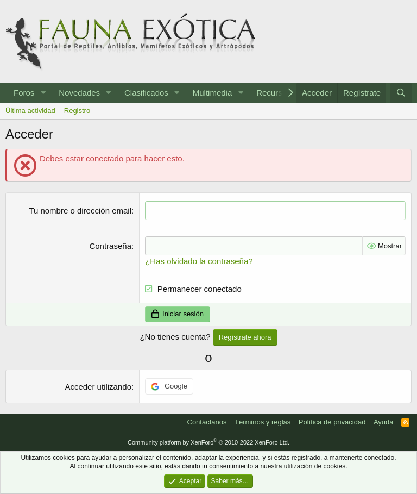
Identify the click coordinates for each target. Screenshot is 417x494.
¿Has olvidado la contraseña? (198, 261)
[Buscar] (401, 93)
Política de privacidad (332, 422)
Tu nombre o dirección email (80, 210)
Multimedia (212, 92)
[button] (42, 93)
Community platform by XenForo (208, 442)
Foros (24, 92)
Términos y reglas (262, 422)
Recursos (273, 92)
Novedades (79, 92)
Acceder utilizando (98, 386)
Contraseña (110, 246)
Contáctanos (207, 422)
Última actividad (30, 111)
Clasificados (146, 92)
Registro (77, 111)
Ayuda (384, 422)
